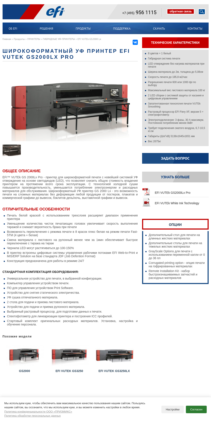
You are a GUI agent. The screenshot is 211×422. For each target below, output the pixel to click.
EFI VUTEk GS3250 (69, 358)
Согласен (196, 408)
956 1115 (139, 12)
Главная (7, 39)
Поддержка (122, 28)
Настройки (172, 408)
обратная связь (181, 11)
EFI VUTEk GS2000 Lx (89, 39)
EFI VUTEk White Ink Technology (170, 201)
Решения (46, 28)
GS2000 (25, 358)
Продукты (83, 28)
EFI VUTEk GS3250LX (114, 358)
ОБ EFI (13, 28)
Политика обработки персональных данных (32, 414)
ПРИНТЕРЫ (33, 39)
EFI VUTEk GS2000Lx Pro (166, 191)
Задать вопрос (175, 158)
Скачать (159, 28)
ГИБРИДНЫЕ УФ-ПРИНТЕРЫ (59, 39)
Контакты (195, 28)
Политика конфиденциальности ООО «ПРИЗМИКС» (38, 410)
